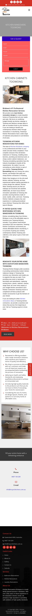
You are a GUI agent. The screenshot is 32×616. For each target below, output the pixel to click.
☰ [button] (29, 9)
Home (6, 555)
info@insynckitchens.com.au (16, 5)
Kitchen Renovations (10, 579)
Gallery (6, 561)
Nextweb (23, 613)
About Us (7, 558)
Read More (8, 334)
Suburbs (7, 568)
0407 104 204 (16, 477)
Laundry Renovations (11, 582)
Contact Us (7, 565)
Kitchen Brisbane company (20, 146)
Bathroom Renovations (11, 575)
